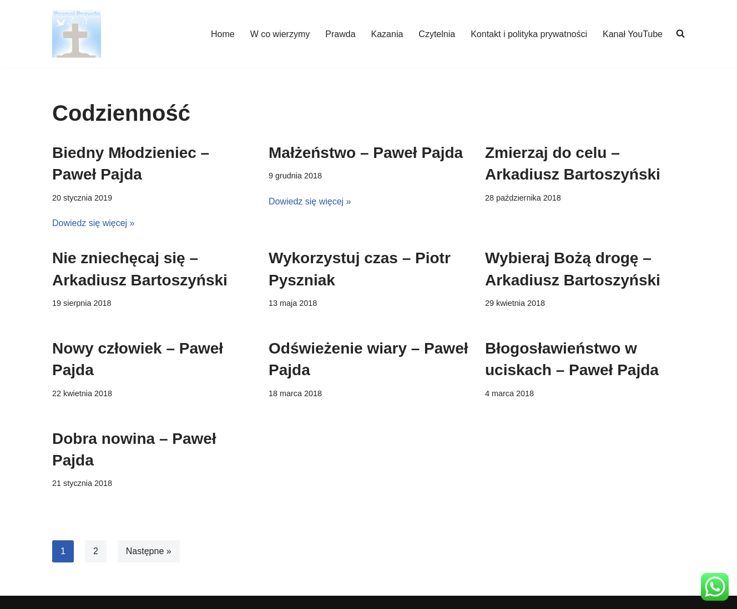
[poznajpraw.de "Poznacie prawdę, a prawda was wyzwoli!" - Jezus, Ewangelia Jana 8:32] (76, 34)
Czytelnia (436, 34)
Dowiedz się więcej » (93, 223)
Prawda (340, 34)
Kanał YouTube (633, 34)
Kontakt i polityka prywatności (529, 34)
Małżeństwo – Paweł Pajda (366, 152)
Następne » (148, 551)
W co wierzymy (280, 34)
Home (223, 34)
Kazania (387, 34)
